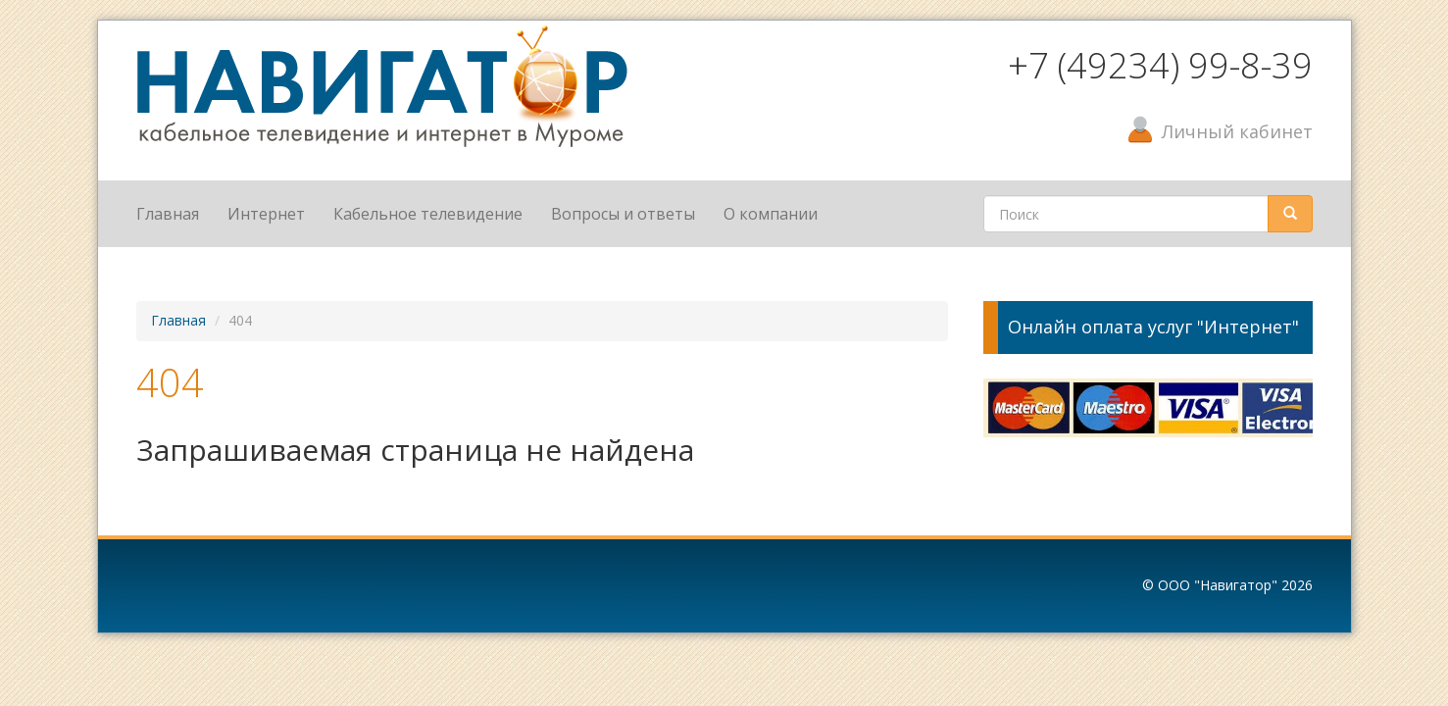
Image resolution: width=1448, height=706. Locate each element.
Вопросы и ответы (623, 214)
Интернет (266, 214)
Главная (167, 214)
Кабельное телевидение (428, 214)
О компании (771, 214)
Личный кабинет (1237, 131)
